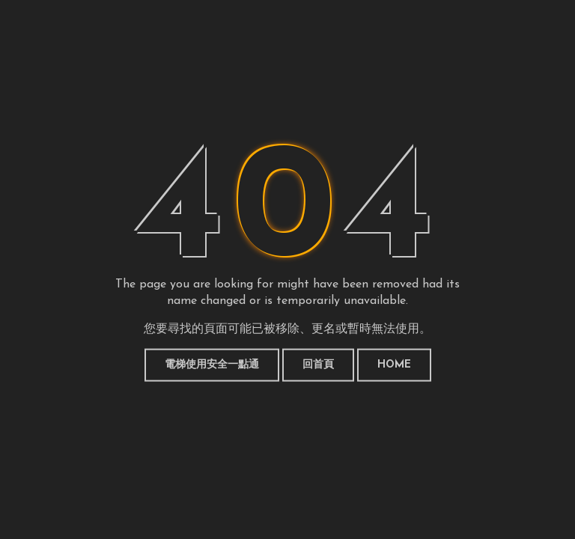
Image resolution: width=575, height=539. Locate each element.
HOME (394, 365)
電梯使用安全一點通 (212, 365)
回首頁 (318, 365)
